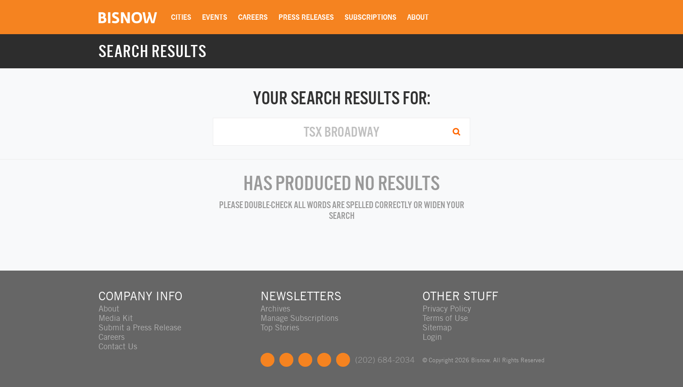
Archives (275, 308)
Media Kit (116, 318)
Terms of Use (445, 318)
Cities (181, 17)
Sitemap (437, 327)
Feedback (343, 360)
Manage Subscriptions (299, 318)
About (418, 17)
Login (432, 337)
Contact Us (118, 346)
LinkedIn (305, 360)
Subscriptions (370, 17)
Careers (253, 17)
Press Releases (306, 17)
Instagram (324, 360)
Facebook (267, 360)
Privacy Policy (446, 308)
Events (214, 17)
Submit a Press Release (140, 327)
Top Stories (280, 327)
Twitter (286, 360)
